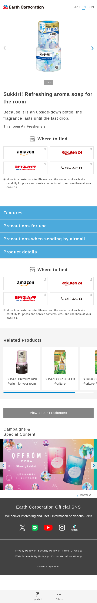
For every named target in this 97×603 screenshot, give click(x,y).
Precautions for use (25, 226)
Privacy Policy (24, 550)
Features (13, 212)
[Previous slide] (4, 48)
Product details (20, 252)
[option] (48, 464)
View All (87, 495)
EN (83, 7)
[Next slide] (92, 48)
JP (76, 7)
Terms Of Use (70, 550)
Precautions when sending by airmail (44, 239)
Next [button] (94, 465)
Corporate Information (65, 556)
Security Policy (47, 550)
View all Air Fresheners (48, 413)
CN (92, 7)
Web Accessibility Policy (30, 556)
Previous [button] (3, 465)
